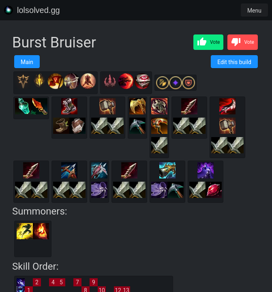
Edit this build (234, 62)
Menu (254, 10)
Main (27, 62)
